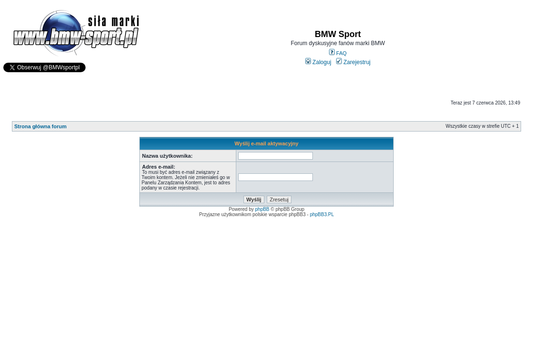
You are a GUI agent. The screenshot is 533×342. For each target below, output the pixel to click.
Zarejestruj (353, 62)
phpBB (262, 209)
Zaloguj (318, 62)
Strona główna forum (40, 126)
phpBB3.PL (322, 214)
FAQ (338, 53)
